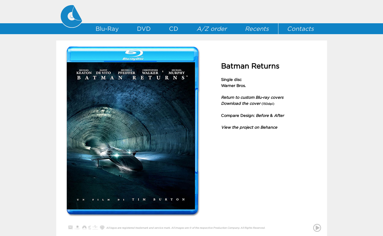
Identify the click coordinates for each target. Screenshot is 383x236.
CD (173, 28)
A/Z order (211, 28)
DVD (144, 28)
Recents (257, 28)
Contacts (300, 28)
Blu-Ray (107, 28)
